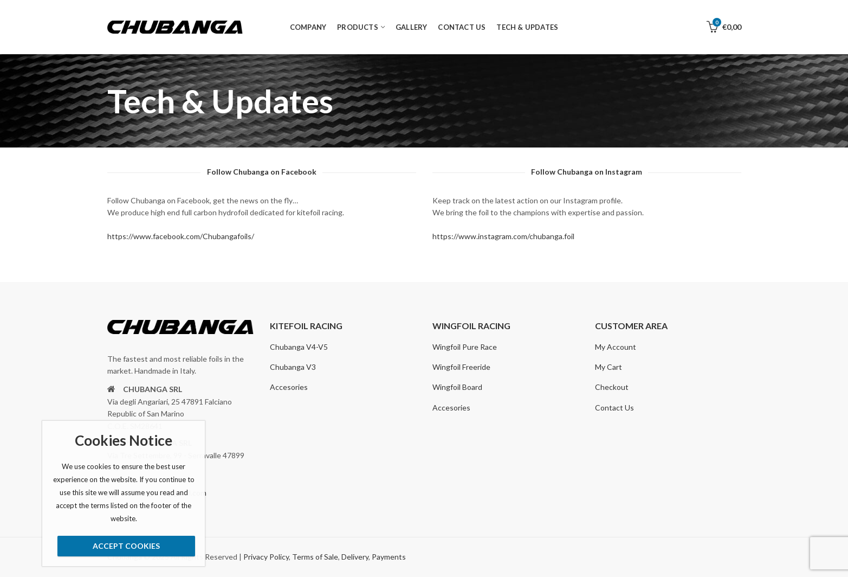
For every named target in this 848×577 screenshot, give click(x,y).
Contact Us (614, 407)
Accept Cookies (126, 545)
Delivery (354, 556)
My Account (615, 346)
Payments (389, 556)
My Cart (608, 366)
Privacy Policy (266, 556)
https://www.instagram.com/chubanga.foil (503, 236)
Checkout (612, 387)
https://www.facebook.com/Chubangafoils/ (180, 236)
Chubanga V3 (293, 366)
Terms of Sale (315, 556)
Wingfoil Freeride (461, 366)
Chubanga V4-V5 (299, 346)
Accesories (289, 387)
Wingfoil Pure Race (464, 346)
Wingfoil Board (457, 387)
